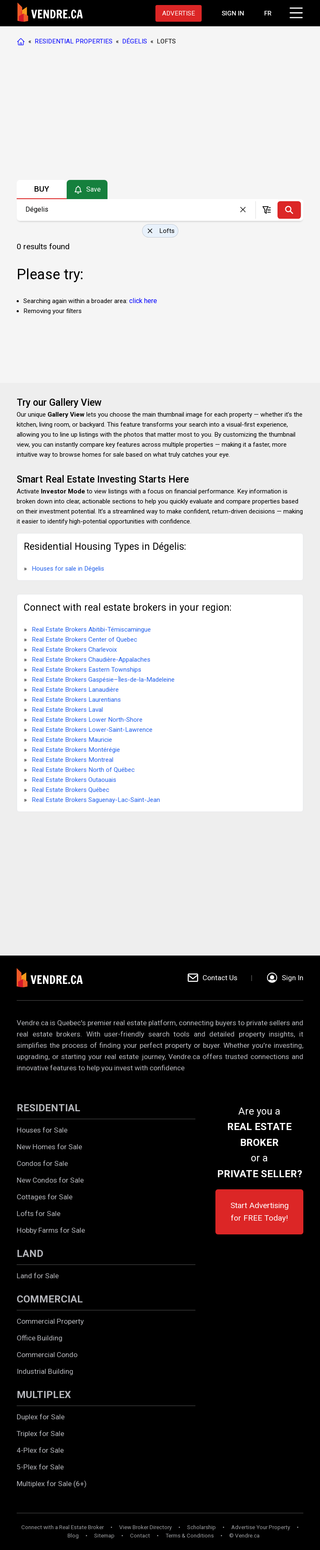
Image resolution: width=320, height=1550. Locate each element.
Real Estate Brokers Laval (67, 709)
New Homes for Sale (49, 1147)
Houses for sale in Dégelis (68, 568)
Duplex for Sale (41, 1417)
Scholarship (201, 1527)
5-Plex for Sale (40, 1467)
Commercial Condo (47, 1354)
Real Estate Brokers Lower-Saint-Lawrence (92, 729)
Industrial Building (45, 1371)
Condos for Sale (42, 1163)
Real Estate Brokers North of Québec (83, 770)
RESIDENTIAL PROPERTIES (73, 41)
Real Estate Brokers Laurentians (76, 699)
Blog (73, 1535)
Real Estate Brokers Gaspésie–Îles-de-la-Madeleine (103, 679)
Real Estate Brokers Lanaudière (75, 689)
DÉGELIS (134, 41)
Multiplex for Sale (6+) (52, 1483)
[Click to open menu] (295, 11)
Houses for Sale (42, 1130)
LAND (30, 1253)
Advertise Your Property (260, 1527)
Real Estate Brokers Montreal (72, 760)
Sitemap (104, 1535)
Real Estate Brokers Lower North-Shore (87, 719)
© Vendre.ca (244, 1535)
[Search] (289, 210)
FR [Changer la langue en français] (268, 13)
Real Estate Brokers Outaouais (74, 780)
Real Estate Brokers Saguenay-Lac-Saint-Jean (96, 800)
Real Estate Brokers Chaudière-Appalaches (91, 659)
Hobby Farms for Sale (51, 1230)
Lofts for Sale (38, 1213)
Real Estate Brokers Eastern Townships (86, 669)
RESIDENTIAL (48, 1108)
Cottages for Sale (44, 1197)
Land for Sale (38, 1276)
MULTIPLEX (44, 1395)
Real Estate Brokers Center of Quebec (84, 639)
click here (143, 301)
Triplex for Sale (40, 1433)
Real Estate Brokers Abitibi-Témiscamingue (91, 629)
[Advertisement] (159, 114)
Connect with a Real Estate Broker (62, 1527)
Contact (140, 1535)
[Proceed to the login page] (233, 13)
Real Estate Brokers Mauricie (72, 739)
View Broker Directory (145, 1527)
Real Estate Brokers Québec (70, 790)
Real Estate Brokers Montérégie (76, 750)
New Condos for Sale (50, 1180)
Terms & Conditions (189, 1535)
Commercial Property (50, 1321)
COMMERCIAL (50, 1299)
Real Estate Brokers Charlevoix (74, 649)
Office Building (39, 1338)
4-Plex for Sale (40, 1450)
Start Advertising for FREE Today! (259, 1212)
